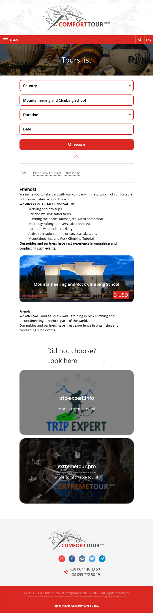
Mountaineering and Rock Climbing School (76, 284)
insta (61, 558)
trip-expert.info (76, 398)
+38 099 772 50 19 (85, 574)
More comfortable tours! (76, 477)
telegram (102, 558)
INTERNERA (91, 606)
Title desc (72, 172)
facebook (72, 558)
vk (82, 558)
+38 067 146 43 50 (85, 569)
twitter (92, 558)
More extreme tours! (76, 408)
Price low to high (47, 172)
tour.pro (86, 466)
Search (79, 145)
